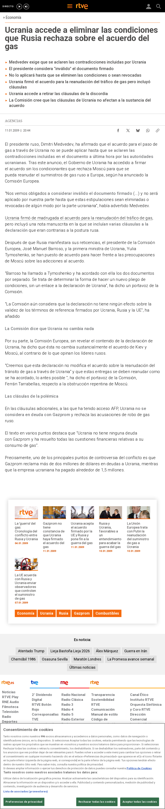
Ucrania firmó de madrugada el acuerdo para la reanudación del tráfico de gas (78, 218)
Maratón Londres (87, 659)
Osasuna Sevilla (55, 659)
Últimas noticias (82, 667)
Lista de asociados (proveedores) (25, 797)
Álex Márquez (107, 651)
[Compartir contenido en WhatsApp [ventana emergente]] (148, 129)
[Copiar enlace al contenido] (158, 129)
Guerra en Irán (135, 651)
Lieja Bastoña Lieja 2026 (70, 651)
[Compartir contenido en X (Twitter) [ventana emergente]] (128, 129)
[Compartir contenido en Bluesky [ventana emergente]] (138, 129)
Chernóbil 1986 (23, 659)
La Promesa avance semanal (130, 659)
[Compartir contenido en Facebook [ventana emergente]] (118, 129)
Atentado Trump (31, 651)
